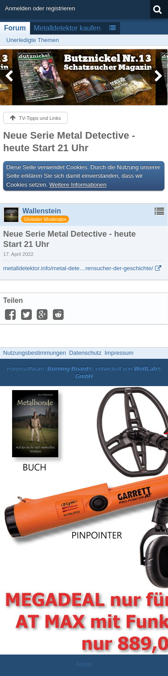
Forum (15, 28)
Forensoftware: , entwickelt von (84, 372)
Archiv (84, 664)
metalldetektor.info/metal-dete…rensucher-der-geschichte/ (78, 268)
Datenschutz (85, 352)
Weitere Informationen (78, 184)
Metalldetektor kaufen (67, 28)
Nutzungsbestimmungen (34, 352)
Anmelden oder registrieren (40, 8)
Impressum (118, 352)
